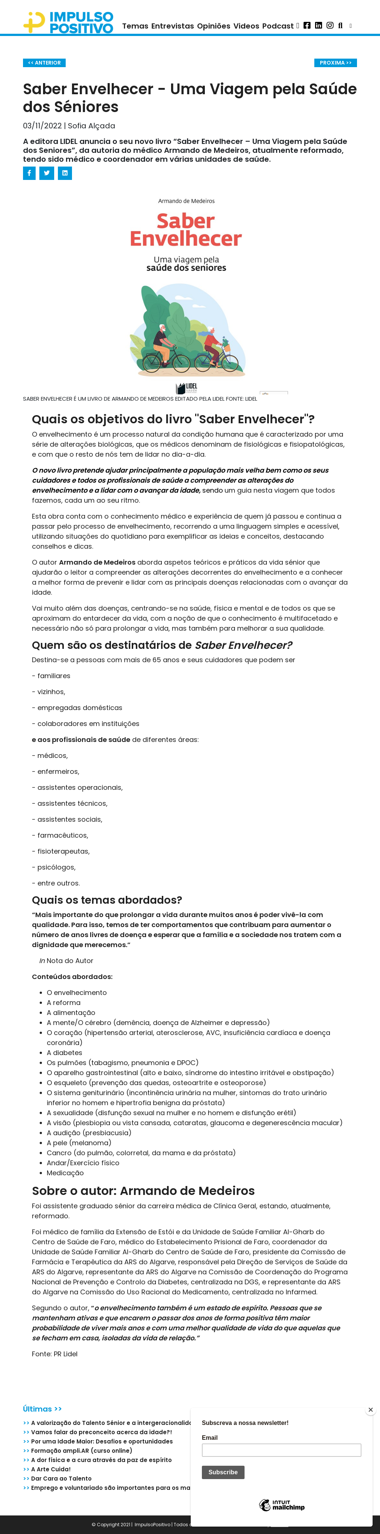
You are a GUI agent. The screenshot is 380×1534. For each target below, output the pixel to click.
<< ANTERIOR (44, 62)
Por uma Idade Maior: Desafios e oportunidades (98, 1441)
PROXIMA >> (336, 62)
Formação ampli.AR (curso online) (77, 1451)
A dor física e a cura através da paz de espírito (97, 1460)
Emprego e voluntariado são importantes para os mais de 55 (118, 1488)
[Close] (370, 1409)
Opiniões (213, 26)
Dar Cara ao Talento (57, 1478)
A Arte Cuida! (47, 1469)
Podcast (278, 26)
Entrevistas (172, 26)
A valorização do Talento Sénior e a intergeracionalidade (112, 1423)
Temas (135, 26)
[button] (297, 26)
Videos (246, 26)
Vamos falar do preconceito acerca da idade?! (97, 1432)
